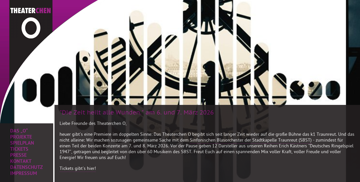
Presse (18, 155)
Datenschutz (26, 168)
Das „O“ (19, 131)
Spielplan (22, 143)
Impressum (23, 174)
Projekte (21, 137)
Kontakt (20, 162)
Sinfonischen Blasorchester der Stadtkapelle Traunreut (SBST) (251, 140)
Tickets (19, 149)
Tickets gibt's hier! (78, 169)
